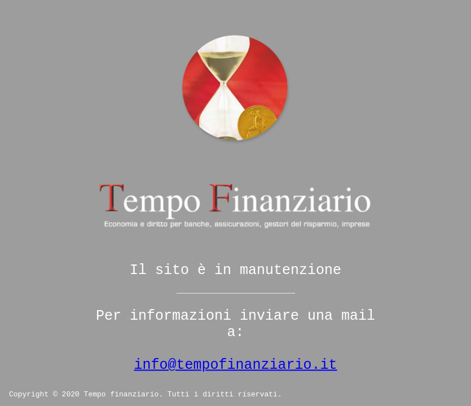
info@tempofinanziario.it (235, 365)
